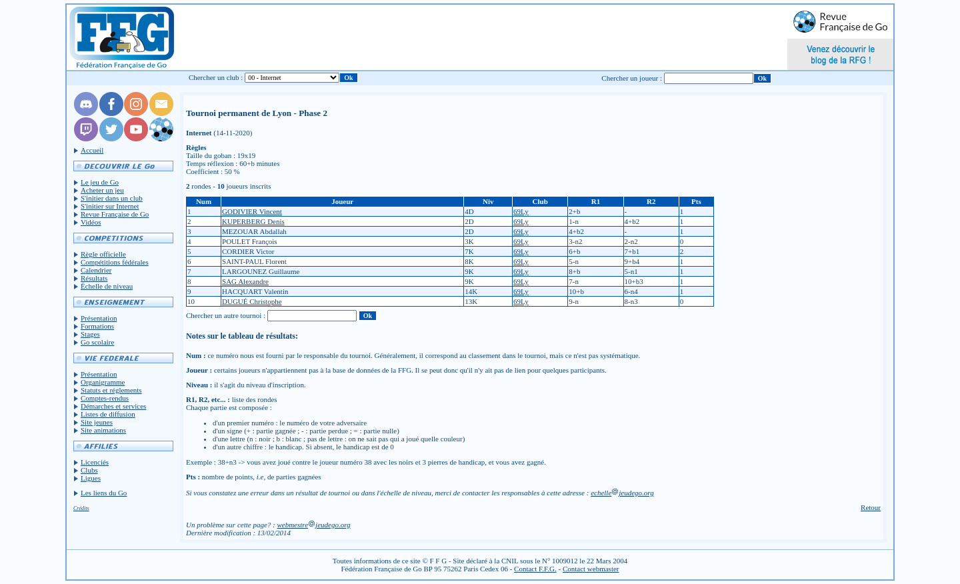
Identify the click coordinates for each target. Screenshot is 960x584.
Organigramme (103, 382)
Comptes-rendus (105, 398)
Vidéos (91, 222)
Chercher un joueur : (631, 78)
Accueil (92, 150)
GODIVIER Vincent (252, 211)
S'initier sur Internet (110, 206)
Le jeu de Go (100, 182)
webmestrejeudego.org (313, 525)
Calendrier (96, 270)
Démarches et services (113, 406)
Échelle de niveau (107, 286)
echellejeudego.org (622, 493)
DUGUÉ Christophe (252, 301)
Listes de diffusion (108, 414)
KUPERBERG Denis (253, 221)
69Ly (521, 211)
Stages (90, 334)
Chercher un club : (216, 77)
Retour (871, 507)
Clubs (89, 470)
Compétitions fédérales (115, 262)
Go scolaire (97, 342)
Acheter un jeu (102, 190)
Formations (97, 326)
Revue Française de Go (115, 214)
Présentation (99, 318)
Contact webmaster (591, 569)
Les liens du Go (104, 493)
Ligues (91, 478)
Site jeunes (97, 422)
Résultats (94, 278)
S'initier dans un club (112, 198)
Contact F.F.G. (535, 569)
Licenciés (95, 462)
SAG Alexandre (245, 281)
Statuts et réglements (111, 390)
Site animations (103, 430)
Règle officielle (103, 254)
